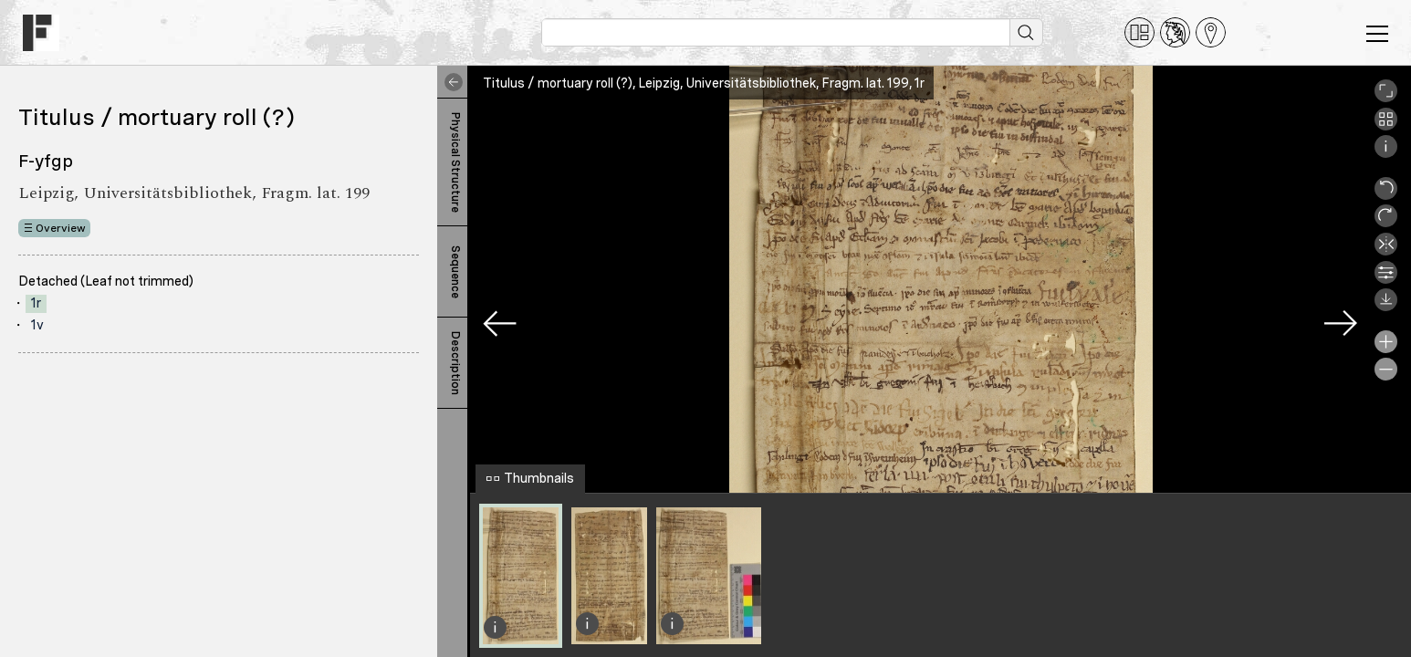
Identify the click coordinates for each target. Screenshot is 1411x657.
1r (36, 303)
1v (37, 325)
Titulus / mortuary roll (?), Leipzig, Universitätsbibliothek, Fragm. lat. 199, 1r (704, 83)
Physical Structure (455, 162)
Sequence (455, 271)
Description (455, 363)
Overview (61, 228)
